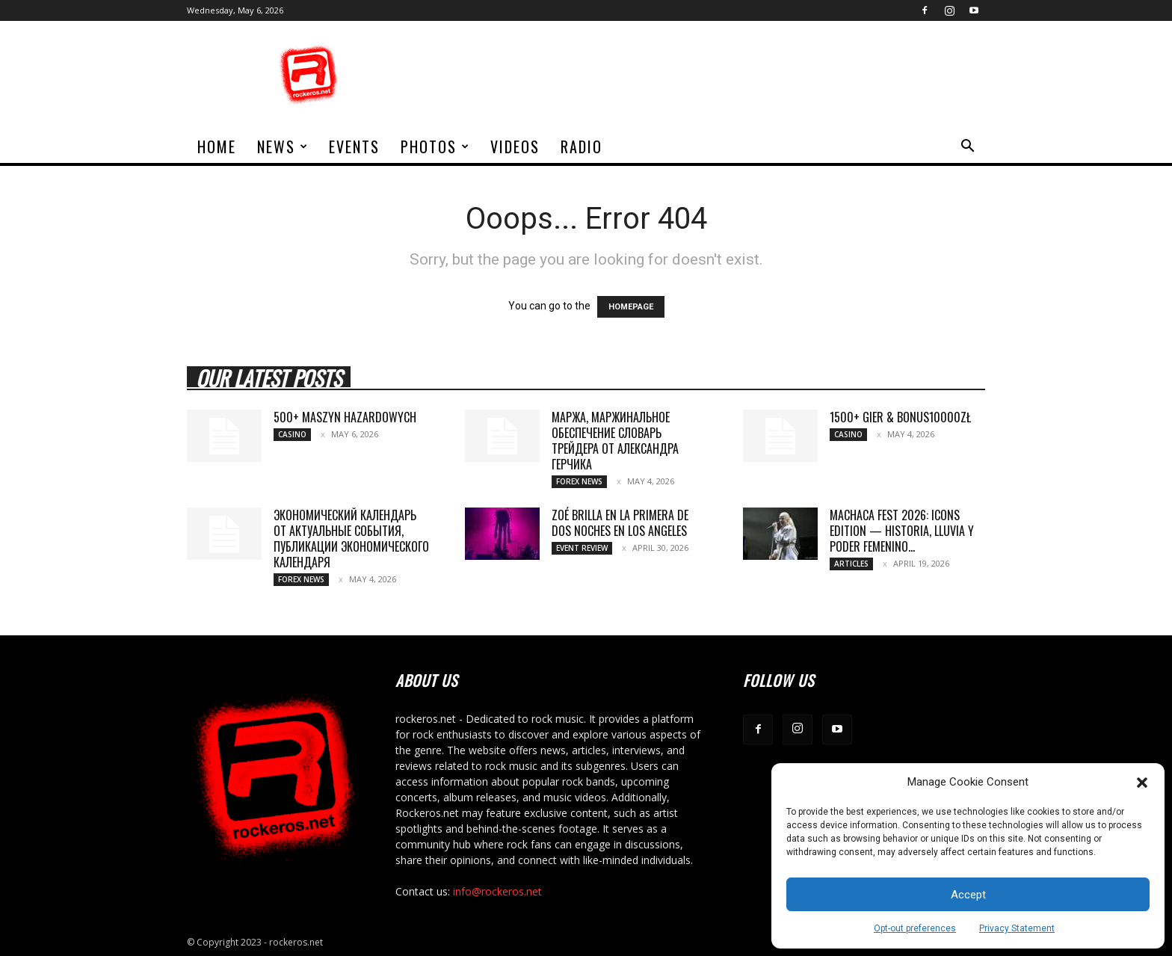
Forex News (579, 481)
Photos (435, 146)
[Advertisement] (713, 75)
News (283, 146)
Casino (292, 434)
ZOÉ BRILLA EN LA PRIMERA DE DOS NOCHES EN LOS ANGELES (620, 523)
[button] (1142, 782)
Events (354, 146)
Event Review (582, 548)
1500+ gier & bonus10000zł (900, 417)
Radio (581, 146)
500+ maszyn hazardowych (345, 417)
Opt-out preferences (915, 928)
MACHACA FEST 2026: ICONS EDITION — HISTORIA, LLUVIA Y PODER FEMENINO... (902, 530)
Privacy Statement (1017, 928)
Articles (851, 563)
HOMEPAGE (630, 307)
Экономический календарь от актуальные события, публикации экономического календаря (351, 538)
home (216, 146)
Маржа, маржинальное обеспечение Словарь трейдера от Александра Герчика (615, 440)
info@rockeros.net (497, 891)
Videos (515, 146)
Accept (968, 894)
